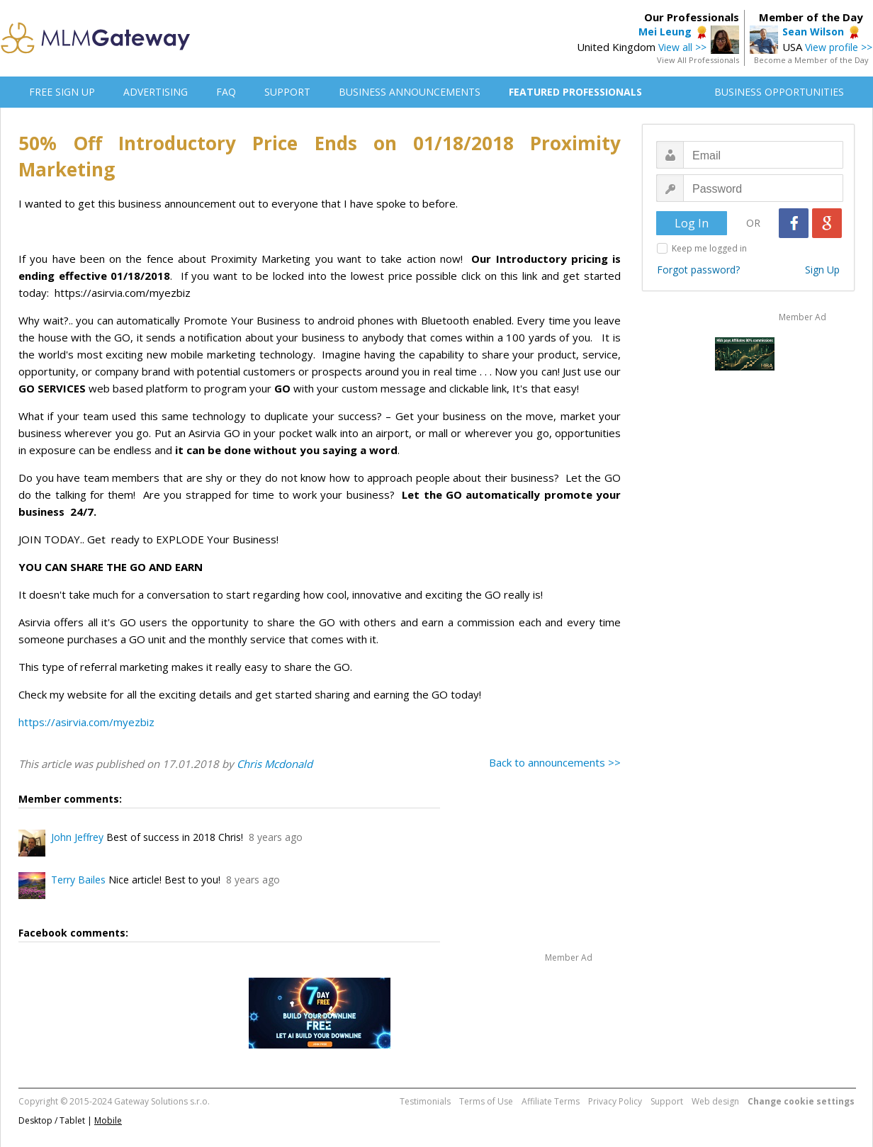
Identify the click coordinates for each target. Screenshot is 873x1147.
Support (666, 1101)
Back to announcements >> (555, 762)
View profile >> (838, 47)
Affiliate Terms (551, 1101)
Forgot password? (698, 269)
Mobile (108, 1120)
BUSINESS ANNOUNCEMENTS (409, 91)
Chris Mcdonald (274, 764)
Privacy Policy (615, 1101)
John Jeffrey (77, 837)
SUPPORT (287, 91)
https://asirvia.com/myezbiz (86, 722)
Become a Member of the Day (811, 60)
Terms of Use (486, 1101)
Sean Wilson (813, 31)
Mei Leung (665, 31)
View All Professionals (698, 60)
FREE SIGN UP (62, 91)
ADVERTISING (155, 91)
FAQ (226, 91)
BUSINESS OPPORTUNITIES (779, 91)
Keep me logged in (709, 248)
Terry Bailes (78, 879)
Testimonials (425, 1101)
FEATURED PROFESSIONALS (575, 91)
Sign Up (822, 269)
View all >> (682, 47)
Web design (715, 1101)
